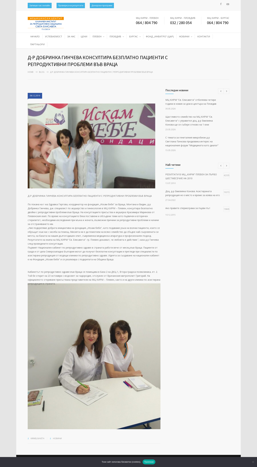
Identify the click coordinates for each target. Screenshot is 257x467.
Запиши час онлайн (39, 5)
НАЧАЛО (35, 36)
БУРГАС (133, 36)
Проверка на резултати (70, 5)
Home (30, 72)
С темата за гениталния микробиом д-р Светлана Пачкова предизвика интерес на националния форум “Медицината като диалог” (191, 141)
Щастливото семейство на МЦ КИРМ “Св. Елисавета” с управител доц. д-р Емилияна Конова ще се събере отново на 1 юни (189, 120)
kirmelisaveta (37, 438)
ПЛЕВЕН (96, 36)
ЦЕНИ (84, 36)
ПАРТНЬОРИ (37, 44)
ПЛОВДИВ (115, 36)
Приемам (149, 462)
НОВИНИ (184, 36)
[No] (253, 462)
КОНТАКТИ (203, 36)
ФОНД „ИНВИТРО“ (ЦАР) (160, 36)
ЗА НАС (71, 36)
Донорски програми (101, 5)
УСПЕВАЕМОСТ (53, 36)
